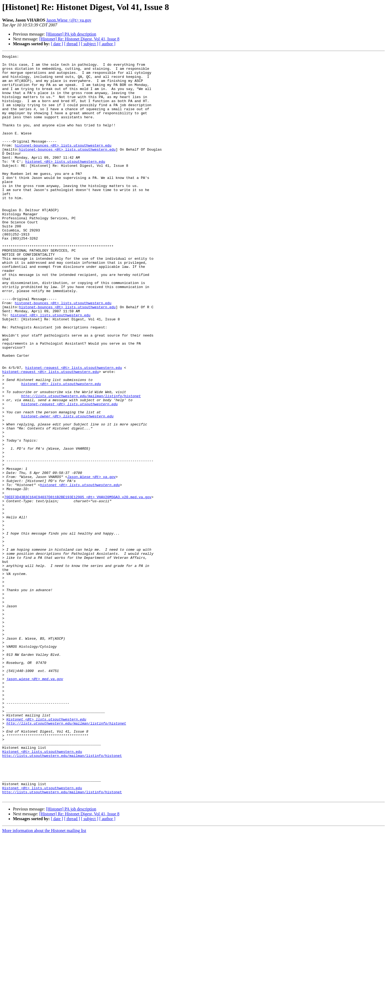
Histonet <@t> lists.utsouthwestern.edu (46, 852)
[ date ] (57, 43)
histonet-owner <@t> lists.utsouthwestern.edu (67, 488)
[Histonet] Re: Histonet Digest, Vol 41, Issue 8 (79, 39)
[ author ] (107, 43)
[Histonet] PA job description (71, 34)
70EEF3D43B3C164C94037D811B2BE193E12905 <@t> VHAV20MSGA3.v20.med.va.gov (77, 585)
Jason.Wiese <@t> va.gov (68, 20)
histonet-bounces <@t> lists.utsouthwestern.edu (63, 163)
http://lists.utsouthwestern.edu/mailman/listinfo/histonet (81, 464)
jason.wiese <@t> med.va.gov (34, 804)
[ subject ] (89, 43)
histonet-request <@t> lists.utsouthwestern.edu (73, 430)
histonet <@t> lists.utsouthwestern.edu (65, 183)
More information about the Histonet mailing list (44, 979)
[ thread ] (72, 43)
